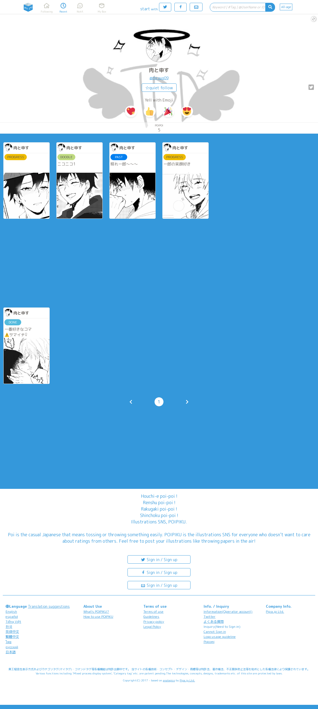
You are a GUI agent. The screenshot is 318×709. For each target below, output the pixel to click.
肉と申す (159, 70)
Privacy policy (153, 621)
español (12, 616)
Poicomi (209, 641)
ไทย (8, 642)
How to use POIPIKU (98, 616)
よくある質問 (214, 621)
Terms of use (153, 611)
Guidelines (151, 616)
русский (12, 647)
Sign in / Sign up (159, 559)
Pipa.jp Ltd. (275, 611)
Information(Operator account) (228, 611)
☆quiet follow (159, 87)
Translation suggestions (49, 606)
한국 (9, 626)
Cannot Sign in (215, 631)
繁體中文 (12, 636)
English (11, 611)
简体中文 (12, 631)
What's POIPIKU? (96, 611)
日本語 (11, 652)
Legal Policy (152, 626)
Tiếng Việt (13, 621)
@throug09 (159, 77)
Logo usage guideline (220, 636)
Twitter (210, 616)
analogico (169, 680)
